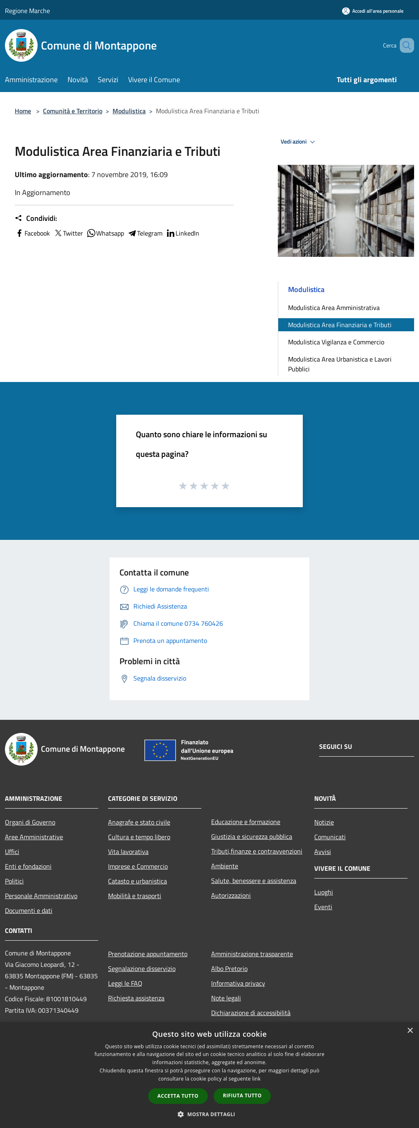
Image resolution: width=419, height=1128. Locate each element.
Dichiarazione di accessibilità (251, 1013)
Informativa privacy (238, 983)
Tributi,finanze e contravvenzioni (256, 851)
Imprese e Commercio (138, 866)
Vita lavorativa (128, 851)
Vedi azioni (299, 142)
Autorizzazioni (231, 895)
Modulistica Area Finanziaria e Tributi (340, 325)
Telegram (144, 233)
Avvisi (322, 851)
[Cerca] (404, 45)
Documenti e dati (28, 910)
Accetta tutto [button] (178, 1095)
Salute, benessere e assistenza (253, 880)
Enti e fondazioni (28, 866)
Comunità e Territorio (72, 111)
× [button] (410, 1031)
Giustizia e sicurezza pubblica (251, 836)
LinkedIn (182, 233)
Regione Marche (27, 11)
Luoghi (323, 892)
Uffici (12, 851)
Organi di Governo (30, 822)
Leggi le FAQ (125, 983)
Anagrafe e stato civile (139, 822)
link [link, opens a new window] (256, 1078)
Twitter (68, 233)
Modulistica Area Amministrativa (334, 307)
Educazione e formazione (245, 822)
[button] (209, 1114)
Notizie (324, 822)
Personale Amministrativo (41, 896)
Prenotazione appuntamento (147, 954)
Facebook (32, 233)
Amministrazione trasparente (252, 954)
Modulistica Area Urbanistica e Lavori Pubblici (340, 364)
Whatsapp (105, 233)
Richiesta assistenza (136, 998)
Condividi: (36, 218)
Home (23, 111)
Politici (14, 881)
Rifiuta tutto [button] (242, 1095)
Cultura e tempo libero (139, 837)
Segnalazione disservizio (142, 968)
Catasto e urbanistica (137, 881)
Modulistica (129, 111)
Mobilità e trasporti (134, 896)
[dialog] (209, 1075)
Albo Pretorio (229, 968)
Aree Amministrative (34, 837)
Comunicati (330, 837)
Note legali (226, 998)
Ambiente (224, 866)
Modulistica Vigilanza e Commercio (336, 342)
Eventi (323, 907)
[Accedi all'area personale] (372, 10)
